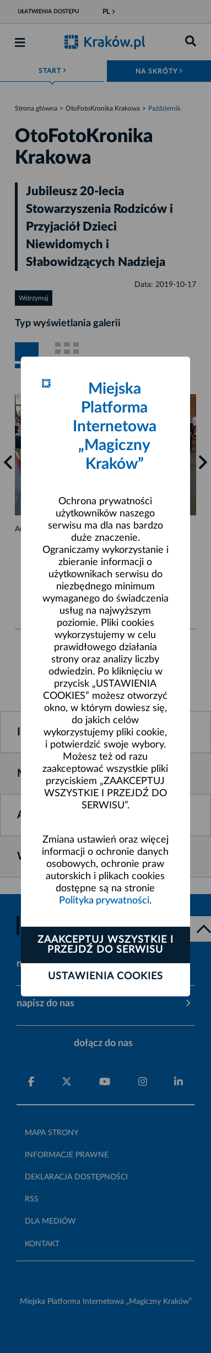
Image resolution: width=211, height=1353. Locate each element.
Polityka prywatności (104, 901)
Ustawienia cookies (105, 976)
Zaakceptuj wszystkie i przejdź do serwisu (105, 945)
